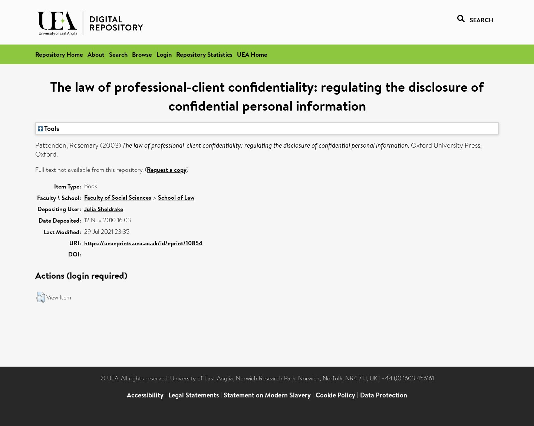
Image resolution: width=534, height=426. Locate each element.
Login (164, 54)
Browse (142, 54)
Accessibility (145, 395)
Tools (48, 128)
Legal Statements (193, 395)
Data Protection (383, 395)
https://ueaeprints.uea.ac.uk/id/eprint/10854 (143, 243)
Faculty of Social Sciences (117, 197)
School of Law (176, 197)
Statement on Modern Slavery (267, 395)
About (96, 54)
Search (118, 54)
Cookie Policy (335, 395)
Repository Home (59, 54)
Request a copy (167, 170)
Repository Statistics (204, 54)
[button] (40, 297)
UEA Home (252, 54)
